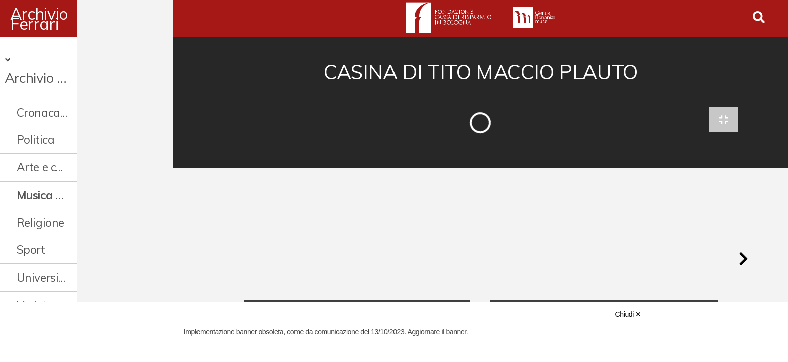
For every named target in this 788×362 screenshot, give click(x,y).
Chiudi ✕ (628, 314)
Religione (40, 201)
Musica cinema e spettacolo (84, 174)
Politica (36, 119)
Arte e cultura (52, 146)
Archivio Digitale (61, 57)
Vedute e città (52, 284)
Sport (31, 229)
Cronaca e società (62, 91)
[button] (743, 263)
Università (43, 256)
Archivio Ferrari (65, 19)
